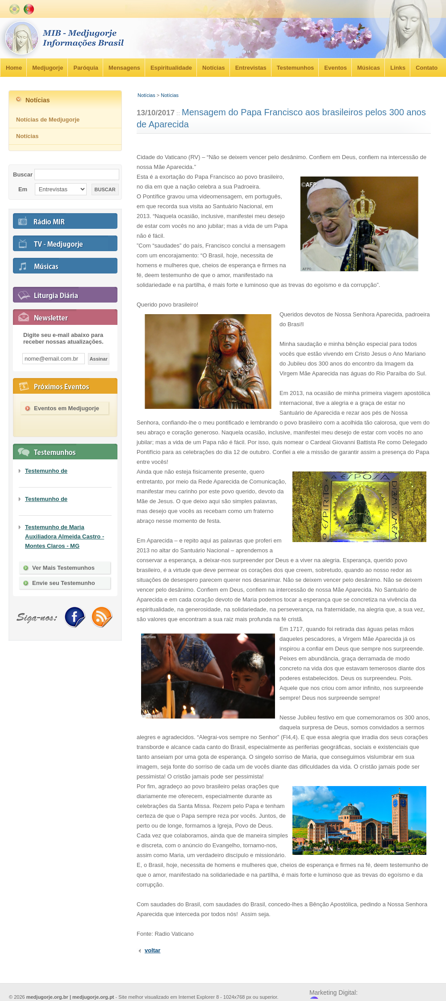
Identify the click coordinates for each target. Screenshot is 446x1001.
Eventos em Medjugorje (66, 408)
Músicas (368, 67)
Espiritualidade (171, 67)
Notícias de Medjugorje (47, 119)
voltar (152, 950)
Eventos (335, 67)
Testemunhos (295, 67)
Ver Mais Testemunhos (63, 567)
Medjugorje (47, 67)
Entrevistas (251, 67)
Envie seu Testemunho (63, 583)
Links (397, 67)
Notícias (213, 67)
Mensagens (124, 67)
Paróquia (85, 67)
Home (14, 67)
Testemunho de (46, 470)
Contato (427, 67)
